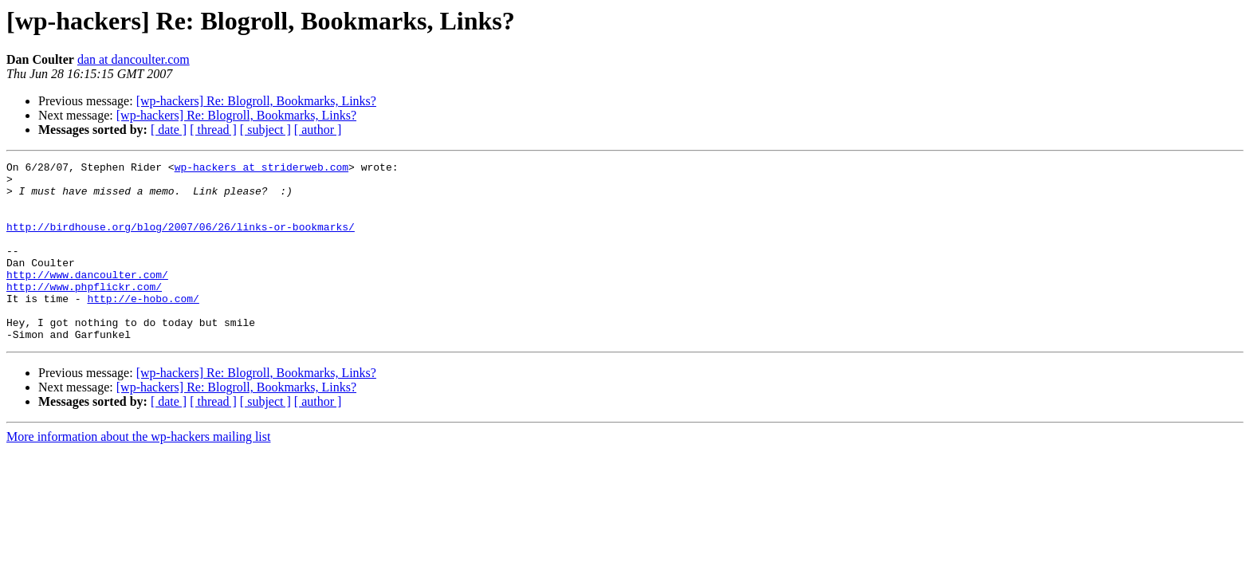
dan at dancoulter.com (133, 59)
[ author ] (318, 129)
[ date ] (169, 129)
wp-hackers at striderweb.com (261, 169)
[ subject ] (265, 129)
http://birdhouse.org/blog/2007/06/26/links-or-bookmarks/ (180, 241)
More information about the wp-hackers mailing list (138, 472)
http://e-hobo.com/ (143, 327)
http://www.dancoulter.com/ (87, 298)
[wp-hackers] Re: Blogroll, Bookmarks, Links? (256, 101)
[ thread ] (213, 129)
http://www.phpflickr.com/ (84, 312)
